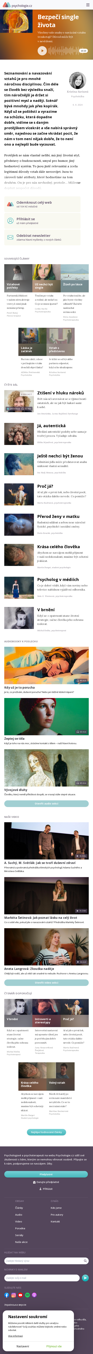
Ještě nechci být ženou (60, 456)
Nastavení (23, 1346)
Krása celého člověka (58, 546)
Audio (18, 1214)
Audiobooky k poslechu (21, 641)
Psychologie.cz (17, 5)
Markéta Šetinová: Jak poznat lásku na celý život (40, 918)
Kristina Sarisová (77, 91)
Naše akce (21, 1242)
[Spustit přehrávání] (42, 50)
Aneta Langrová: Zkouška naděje (29, 969)
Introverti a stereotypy (43, 1020)
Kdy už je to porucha (19, 687)
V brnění (46, 609)
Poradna (20, 1228)
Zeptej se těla (14, 739)
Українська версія (15, 1304)
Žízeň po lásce (72, 284)
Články (19, 1207)
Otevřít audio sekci (46, 803)
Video (18, 1221)
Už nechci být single (44, 285)
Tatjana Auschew (18, 29)
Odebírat (85, 1278)
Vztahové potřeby (13, 285)
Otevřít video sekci (46, 982)
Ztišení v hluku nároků (60, 393)
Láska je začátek (26, 349)
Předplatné (46, 1174)
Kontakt (55, 1221)
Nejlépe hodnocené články (46, 1132)
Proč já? (45, 486)
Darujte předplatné (46, 1182)
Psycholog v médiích (58, 579)
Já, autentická (51, 425)
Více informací (15, 1335)
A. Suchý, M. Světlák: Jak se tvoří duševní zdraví (40, 863)
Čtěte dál (11, 384)
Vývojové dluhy (15, 790)
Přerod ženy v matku (58, 516)
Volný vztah (57, 1083)
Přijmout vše (54, 1346)
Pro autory (57, 1214)
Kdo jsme (56, 1207)
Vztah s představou (57, 349)
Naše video (11, 816)
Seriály (19, 1235)
